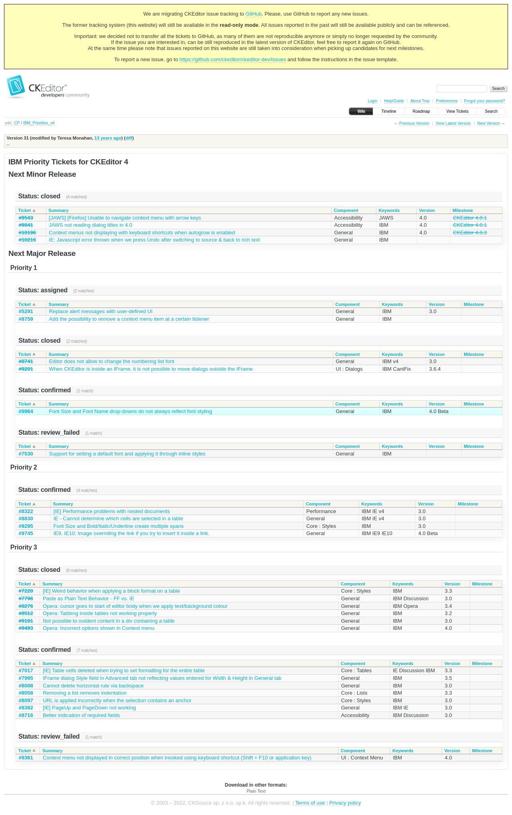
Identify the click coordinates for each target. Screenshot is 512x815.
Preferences (447, 101)
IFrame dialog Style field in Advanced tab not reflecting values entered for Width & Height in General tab (162, 678)
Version (427, 210)
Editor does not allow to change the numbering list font (111, 361)
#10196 (27, 233)
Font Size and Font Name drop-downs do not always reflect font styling (130, 411)
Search (491, 111)
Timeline (388, 111)
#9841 (26, 225)
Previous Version (414, 123)
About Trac (420, 101)
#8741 (26, 361)
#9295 (26, 526)
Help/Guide (394, 101)
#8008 (26, 686)
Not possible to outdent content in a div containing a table (109, 621)
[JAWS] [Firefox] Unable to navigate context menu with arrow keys (125, 218)
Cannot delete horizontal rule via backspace (93, 686)
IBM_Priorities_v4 (38, 123)
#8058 (26, 693)
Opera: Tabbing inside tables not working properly (100, 613)
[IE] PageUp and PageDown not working (89, 708)
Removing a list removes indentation (85, 693)
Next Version (488, 123)
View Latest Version (453, 123)
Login (372, 101)
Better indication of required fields (81, 715)
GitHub (254, 14)
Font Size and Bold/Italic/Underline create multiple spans (118, 526)
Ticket (24, 210)
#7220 (26, 591)
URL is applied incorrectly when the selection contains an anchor (117, 700)
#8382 (26, 708)
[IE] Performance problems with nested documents (111, 511)
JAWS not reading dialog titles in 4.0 (90, 225)
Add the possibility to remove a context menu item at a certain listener (129, 319)
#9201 (26, 369)
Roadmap (421, 111)
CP (17, 123)
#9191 (26, 621)
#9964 (26, 411)
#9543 (26, 218)
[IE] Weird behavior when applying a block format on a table (111, 591)
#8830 (26, 518)
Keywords (389, 210)
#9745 (26, 533)
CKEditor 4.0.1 (470, 218)
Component (346, 210)
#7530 (26, 454)
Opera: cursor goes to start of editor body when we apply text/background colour (135, 606)
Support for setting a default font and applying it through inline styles (127, 454)
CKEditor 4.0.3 (470, 233)
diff (128, 138)
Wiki (361, 111)
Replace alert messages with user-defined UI (101, 311)
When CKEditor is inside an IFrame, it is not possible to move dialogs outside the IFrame (151, 369)
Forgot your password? (484, 101)
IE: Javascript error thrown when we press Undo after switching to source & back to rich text (154, 240)
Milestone (463, 210)
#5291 (26, 311)
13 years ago (107, 138)
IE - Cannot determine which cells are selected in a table (118, 518)
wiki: (8, 123)
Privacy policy (345, 803)
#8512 (26, 613)
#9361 (26, 758)
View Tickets (457, 111)
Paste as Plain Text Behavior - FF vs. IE (88, 598)
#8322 (26, 511)
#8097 (26, 700)
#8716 (26, 715)
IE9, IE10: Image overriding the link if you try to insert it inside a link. (131, 533)
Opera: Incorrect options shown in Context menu (98, 628)
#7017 (26, 670)
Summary (58, 210)
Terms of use (310, 803)
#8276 (26, 606)
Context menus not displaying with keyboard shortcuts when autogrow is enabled (142, 233)
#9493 (26, 628)
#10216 (27, 240)
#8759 (26, 319)
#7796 (26, 598)
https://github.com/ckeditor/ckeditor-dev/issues (233, 59)
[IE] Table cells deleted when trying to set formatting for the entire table (124, 670)
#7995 (26, 678)
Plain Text (256, 791)
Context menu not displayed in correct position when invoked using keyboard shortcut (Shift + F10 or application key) (177, 758)
